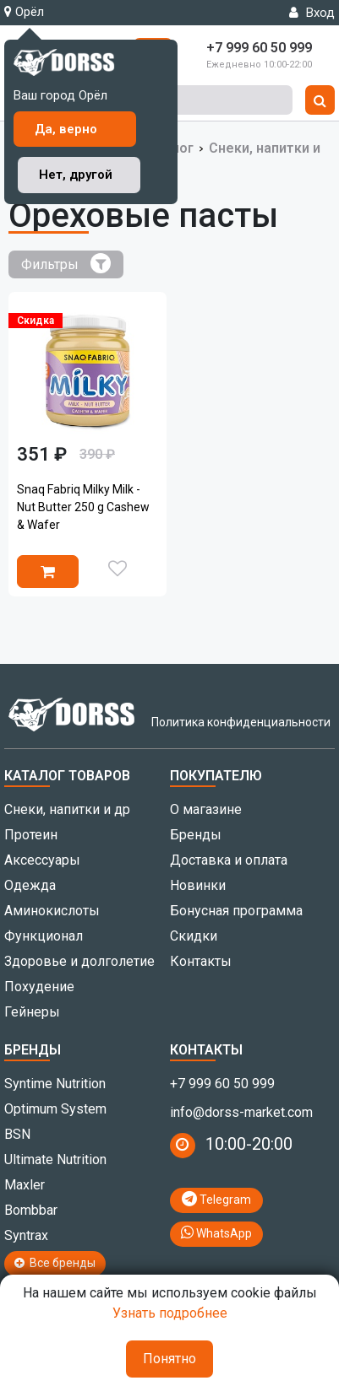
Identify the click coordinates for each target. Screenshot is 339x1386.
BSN (17, 1134)
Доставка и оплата (228, 860)
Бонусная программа (236, 911)
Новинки (198, 885)
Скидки (193, 936)
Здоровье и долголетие (79, 961)
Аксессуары (42, 860)
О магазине (206, 809)
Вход (312, 12)
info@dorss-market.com (241, 1112)
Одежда (30, 885)
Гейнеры (32, 1012)
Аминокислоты (52, 911)
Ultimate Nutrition (55, 1159)
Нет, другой (75, 174)
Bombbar (30, 1210)
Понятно (169, 1359)
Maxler (24, 1185)
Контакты (201, 961)
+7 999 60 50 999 (222, 1084)
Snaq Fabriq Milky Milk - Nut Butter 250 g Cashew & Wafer (83, 507)
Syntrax (26, 1235)
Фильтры (66, 263)
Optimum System (55, 1109)
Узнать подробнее (169, 1313)
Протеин (30, 835)
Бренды (195, 835)
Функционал (43, 936)
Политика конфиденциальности (241, 722)
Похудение (39, 987)
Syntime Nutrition (55, 1084)
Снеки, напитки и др (67, 809)
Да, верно (66, 129)
